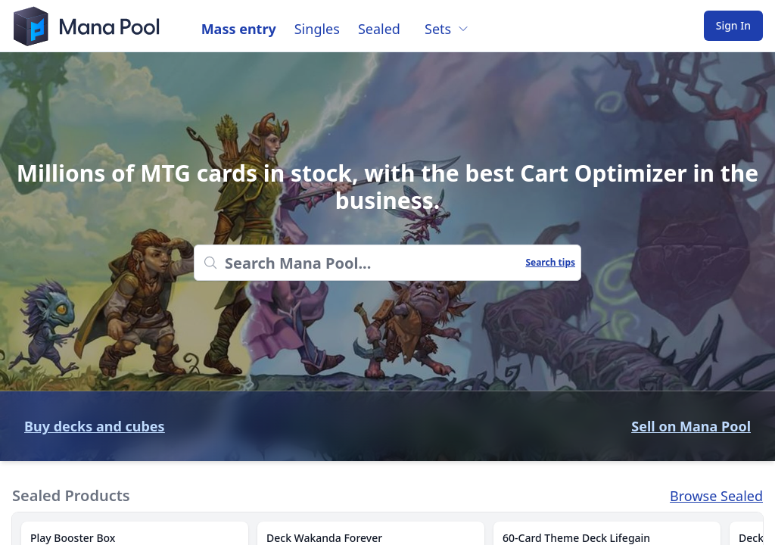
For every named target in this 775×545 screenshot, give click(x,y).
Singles (317, 29)
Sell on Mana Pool (691, 426)
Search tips (550, 263)
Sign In (733, 25)
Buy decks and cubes (94, 426)
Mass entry (238, 29)
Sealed (379, 29)
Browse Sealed (716, 496)
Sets (447, 29)
